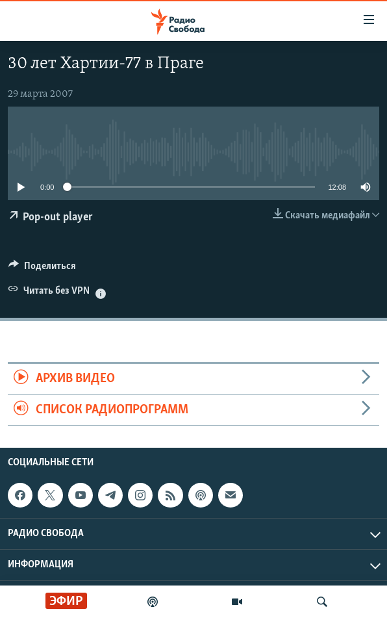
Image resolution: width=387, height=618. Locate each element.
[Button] (42, 269)
